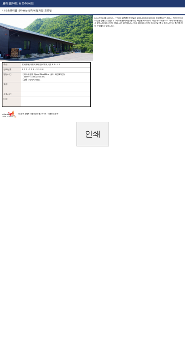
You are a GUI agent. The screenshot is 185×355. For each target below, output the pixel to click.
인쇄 (93, 134)
